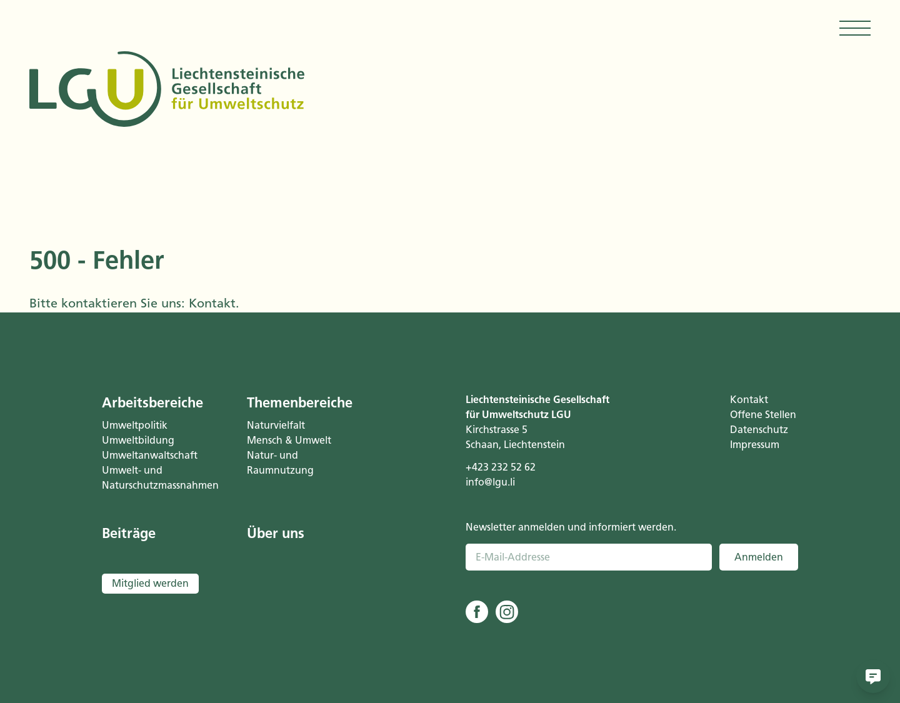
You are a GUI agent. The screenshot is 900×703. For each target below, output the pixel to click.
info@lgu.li (490, 482)
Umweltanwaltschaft (150, 455)
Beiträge (129, 533)
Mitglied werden (150, 583)
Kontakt (212, 303)
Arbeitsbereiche (152, 402)
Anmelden (758, 557)
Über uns (275, 533)
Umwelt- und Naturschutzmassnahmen (159, 477)
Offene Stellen (763, 415)
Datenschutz (759, 430)
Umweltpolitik (135, 425)
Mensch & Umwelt (289, 440)
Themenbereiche (299, 402)
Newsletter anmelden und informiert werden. (571, 527)
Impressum (754, 445)
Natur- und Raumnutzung (280, 462)
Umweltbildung (138, 440)
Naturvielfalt (276, 425)
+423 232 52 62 (501, 467)
